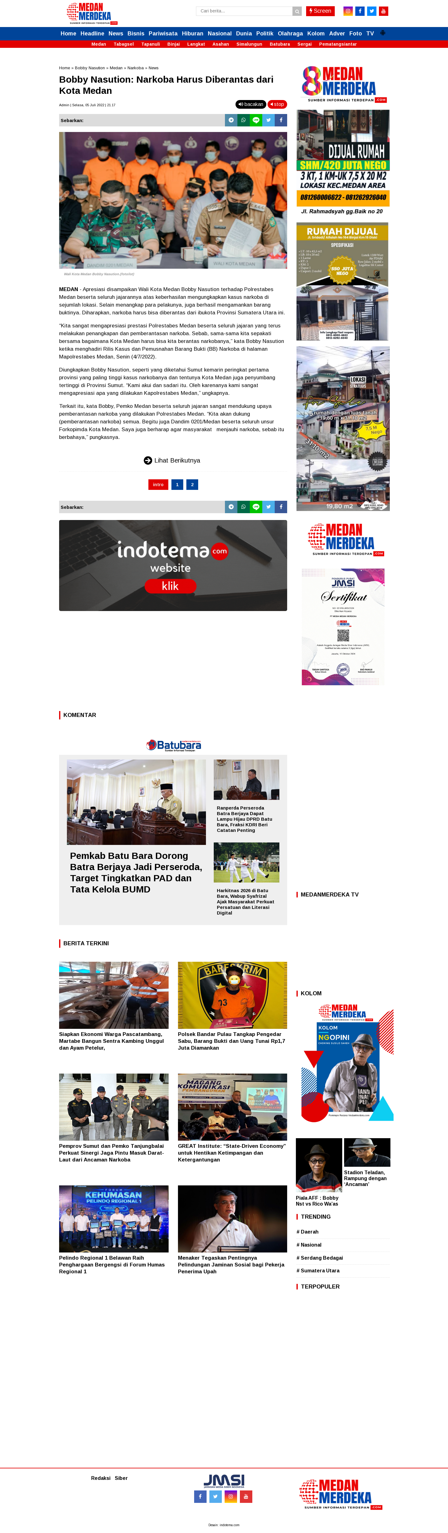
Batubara (280, 44)
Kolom (316, 33)
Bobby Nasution (90, 68)
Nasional (220, 33)
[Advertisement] (173, 662)
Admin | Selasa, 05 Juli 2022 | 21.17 (87, 105)
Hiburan (192, 33)
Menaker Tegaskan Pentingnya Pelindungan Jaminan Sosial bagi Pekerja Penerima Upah (231, 1265)
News (116, 33)
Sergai (304, 44)
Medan (98, 44)
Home (68, 33)
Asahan (220, 44)
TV (370, 33)
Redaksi (100, 1478)
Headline (92, 33)
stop (277, 104)
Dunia (244, 33)
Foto (355, 33)
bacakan (251, 104)
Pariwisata (163, 33)
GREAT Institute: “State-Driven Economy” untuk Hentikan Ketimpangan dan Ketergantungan (232, 1153)
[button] (383, 30)
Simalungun (249, 44)
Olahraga (290, 33)
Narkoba (136, 68)
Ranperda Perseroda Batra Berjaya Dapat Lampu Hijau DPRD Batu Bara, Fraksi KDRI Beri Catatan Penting (244, 819)
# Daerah (307, 1231)
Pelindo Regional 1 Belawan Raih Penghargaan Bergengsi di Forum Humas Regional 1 (112, 1265)
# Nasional (308, 1245)
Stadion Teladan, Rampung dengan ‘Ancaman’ (365, 1178)
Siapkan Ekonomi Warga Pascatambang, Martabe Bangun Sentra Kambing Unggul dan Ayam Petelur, (111, 1041)
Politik (264, 33)
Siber (121, 1478)
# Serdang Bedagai (319, 1258)
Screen (320, 11)
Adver (337, 33)
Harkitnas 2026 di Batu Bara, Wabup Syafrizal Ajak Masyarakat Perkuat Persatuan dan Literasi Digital (245, 901)
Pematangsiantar (338, 44)
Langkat (196, 44)
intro (158, 484)
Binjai (173, 44)
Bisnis (136, 33)
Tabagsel (124, 44)
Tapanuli (150, 44)
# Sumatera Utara (317, 1270)
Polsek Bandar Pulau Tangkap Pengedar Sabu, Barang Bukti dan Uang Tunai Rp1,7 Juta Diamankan (231, 1041)
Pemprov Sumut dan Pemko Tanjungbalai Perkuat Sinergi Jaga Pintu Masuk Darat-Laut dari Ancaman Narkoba (111, 1153)
